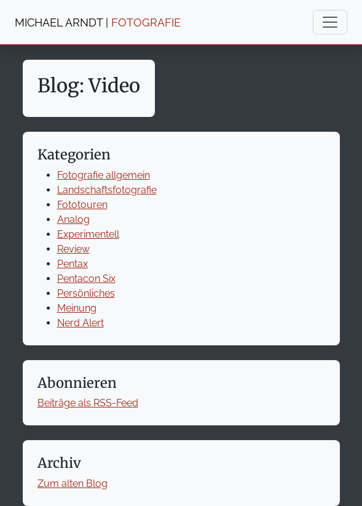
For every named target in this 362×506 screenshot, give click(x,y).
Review (73, 249)
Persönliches (86, 293)
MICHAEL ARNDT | (98, 22)
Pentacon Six (86, 278)
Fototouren (82, 205)
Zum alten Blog (72, 483)
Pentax (72, 264)
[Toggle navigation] (330, 22)
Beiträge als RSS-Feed (87, 403)
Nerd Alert (80, 323)
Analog (73, 219)
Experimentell (88, 234)
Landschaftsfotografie (107, 190)
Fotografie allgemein (103, 175)
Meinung (76, 308)
